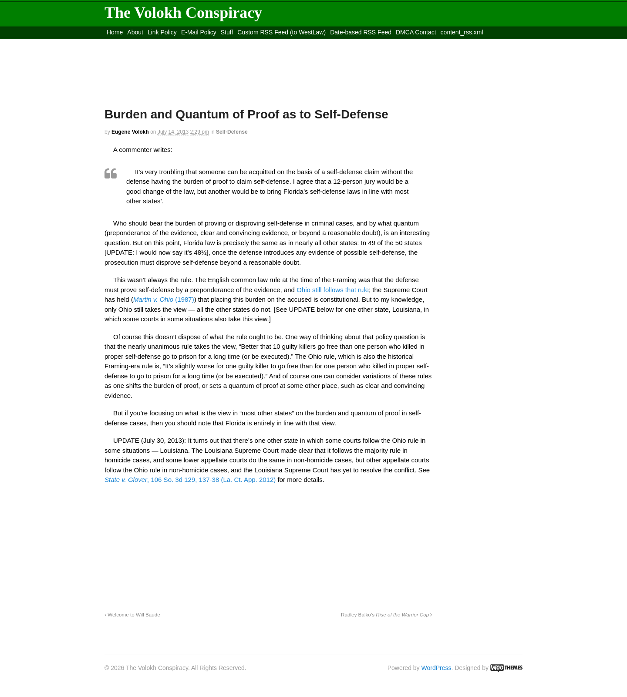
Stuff (227, 32)
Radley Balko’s (386, 614)
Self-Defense (232, 132)
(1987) (163, 299)
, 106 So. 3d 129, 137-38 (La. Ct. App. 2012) (190, 479)
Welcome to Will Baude (132, 614)
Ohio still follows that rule (333, 289)
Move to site (231, 43)
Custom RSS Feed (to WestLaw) (281, 32)
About (135, 32)
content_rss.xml (462, 32)
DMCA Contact (416, 32)
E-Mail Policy (198, 32)
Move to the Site (153, 43)
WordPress (436, 667)
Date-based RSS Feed (360, 32)
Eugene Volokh (130, 132)
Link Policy (162, 32)
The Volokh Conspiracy (183, 12)
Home (115, 32)
